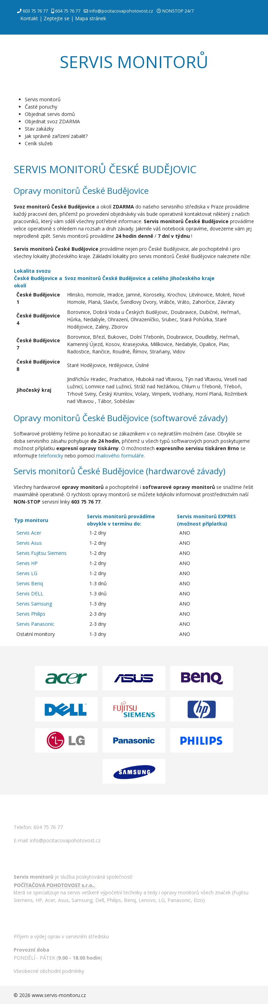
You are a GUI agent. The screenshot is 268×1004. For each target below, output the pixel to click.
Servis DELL (29, 593)
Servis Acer (28, 532)
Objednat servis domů (50, 114)
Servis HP (27, 563)
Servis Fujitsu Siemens (41, 553)
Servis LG (26, 573)
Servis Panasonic (35, 624)
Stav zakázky (39, 128)
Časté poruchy (41, 106)
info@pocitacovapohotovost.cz (121, 11)
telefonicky (51, 455)
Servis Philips (30, 613)
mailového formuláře (120, 455)
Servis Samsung (34, 603)
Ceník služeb (39, 143)
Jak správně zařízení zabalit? (56, 136)
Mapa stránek (90, 18)
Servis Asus (29, 543)
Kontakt (29, 18)
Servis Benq (29, 583)
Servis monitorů (43, 99)
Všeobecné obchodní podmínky (49, 971)
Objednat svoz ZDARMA (52, 121)
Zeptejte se (56, 18)
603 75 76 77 (35, 11)
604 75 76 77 (67, 11)
